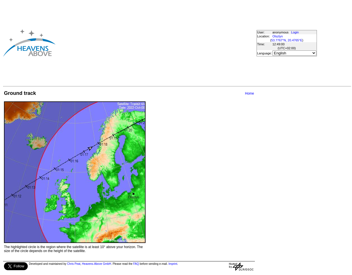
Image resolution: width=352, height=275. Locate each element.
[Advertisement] (147, 42)
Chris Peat (73, 263)
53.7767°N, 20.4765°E (286, 40)
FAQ (136, 263)
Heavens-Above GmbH (96, 263)
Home (249, 93)
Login (295, 32)
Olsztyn (277, 36)
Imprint (172, 263)
